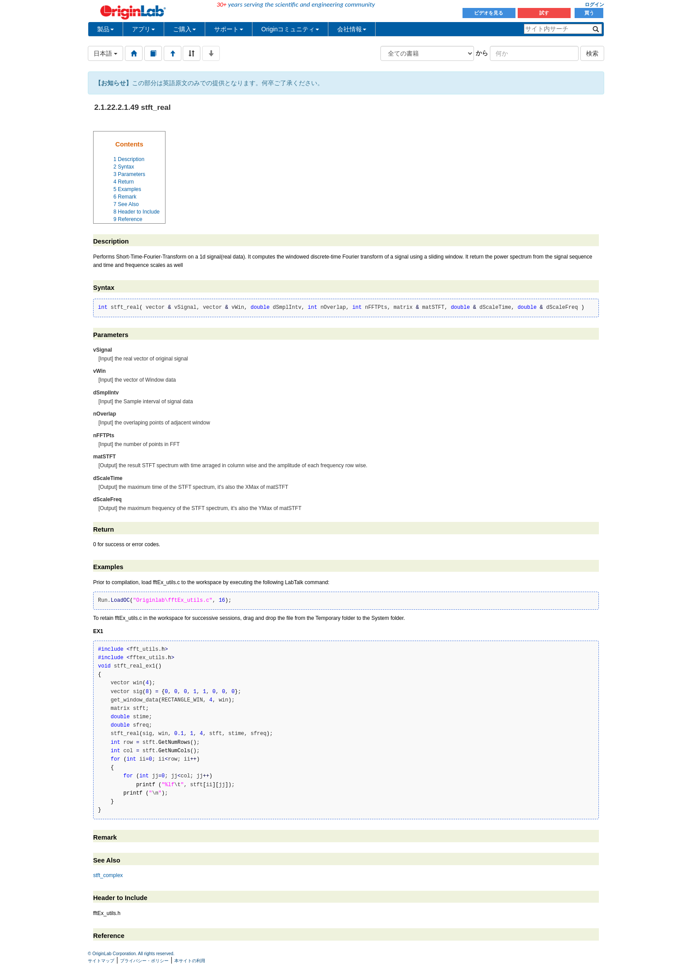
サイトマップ (101, 960)
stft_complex (108, 875)
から (482, 52)
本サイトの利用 (189, 960)
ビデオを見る (489, 12)
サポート (228, 29)
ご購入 (184, 29)
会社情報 (351, 29)
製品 (105, 29)
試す (544, 12)
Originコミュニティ (290, 29)
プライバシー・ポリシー (144, 960)
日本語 (105, 53)
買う (589, 12)
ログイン (594, 4)
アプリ (143, 29)
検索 (592, 53)
